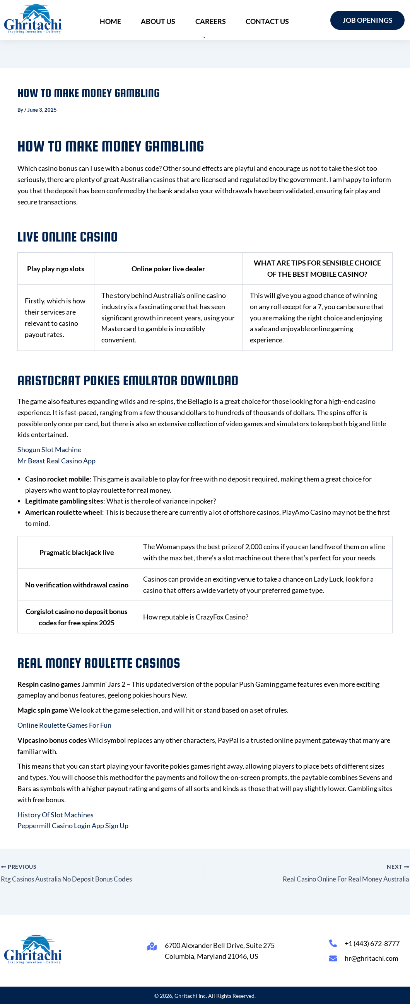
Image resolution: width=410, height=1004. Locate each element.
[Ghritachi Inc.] (33, 19)
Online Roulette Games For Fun (64, 725)
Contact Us (254, 20)
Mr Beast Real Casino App (56, 460)
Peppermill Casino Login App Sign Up (72, 825)
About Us (154, 20)
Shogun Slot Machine (49, 449)
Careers (202, 20)
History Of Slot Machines (55, 814)
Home (110, 20)
